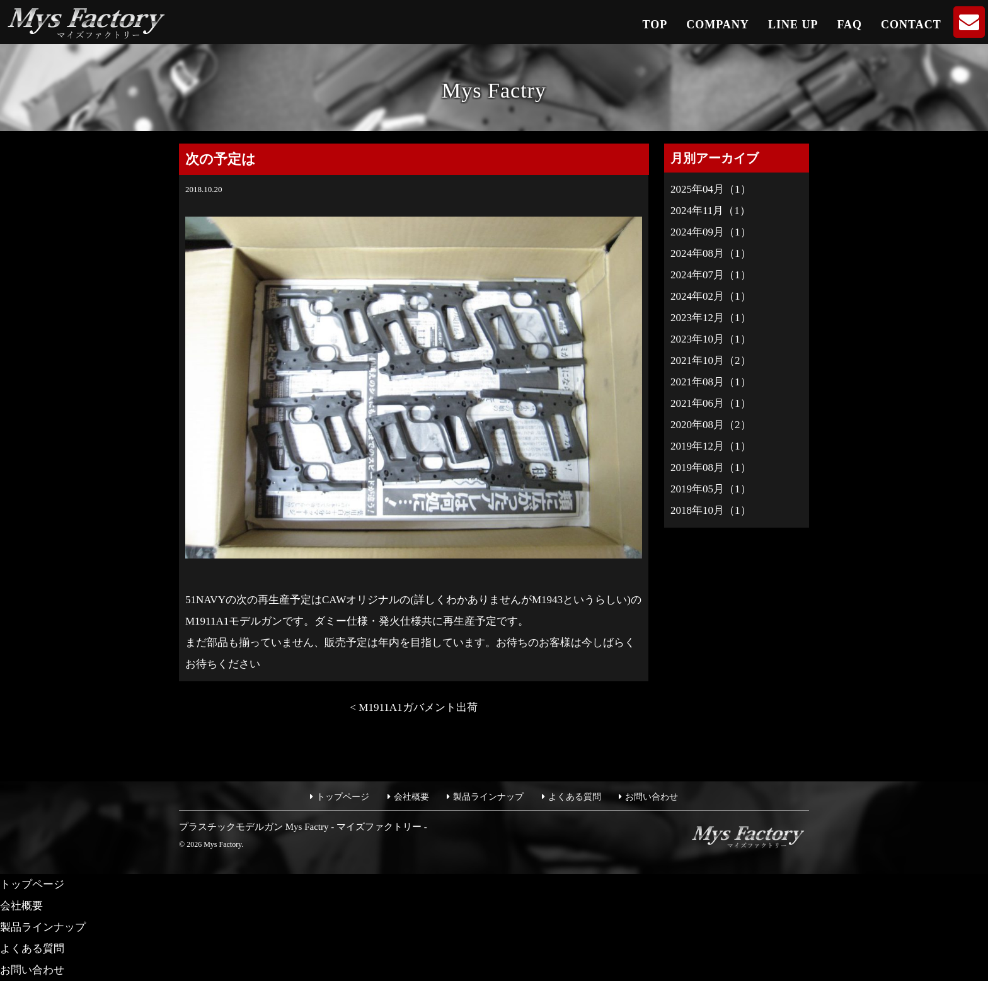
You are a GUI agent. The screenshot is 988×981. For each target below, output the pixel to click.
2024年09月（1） (710, 232)
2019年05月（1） (710, 489)
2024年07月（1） (710, 275)
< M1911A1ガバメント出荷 (413, 707)
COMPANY (717, 24)
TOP (655, 24)
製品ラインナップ (488, 797)
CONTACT (911, 24)
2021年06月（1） (710, 403)
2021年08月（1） (710, 382)
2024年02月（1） (710, 296)
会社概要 (411, 797)
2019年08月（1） (710, 467)
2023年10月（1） (710, 339)
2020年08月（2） (710, 425)
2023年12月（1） (710, 318)
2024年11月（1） (710, 211)
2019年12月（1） (710, 446)
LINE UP (793, 24)
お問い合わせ (651, 797)
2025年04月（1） (710, 189)
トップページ (342, 797)
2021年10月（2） (710, 360)
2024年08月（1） (710, 253)
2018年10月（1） (710, 510)
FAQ (849, 24)
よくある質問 (574, 797)
